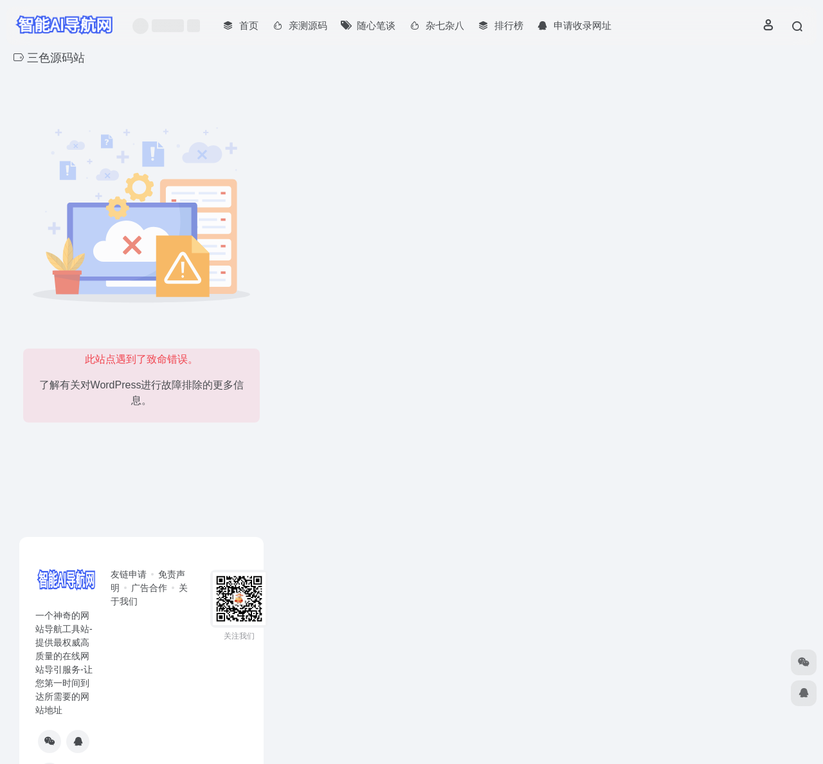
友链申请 (129, 574)
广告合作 (149, 588)
